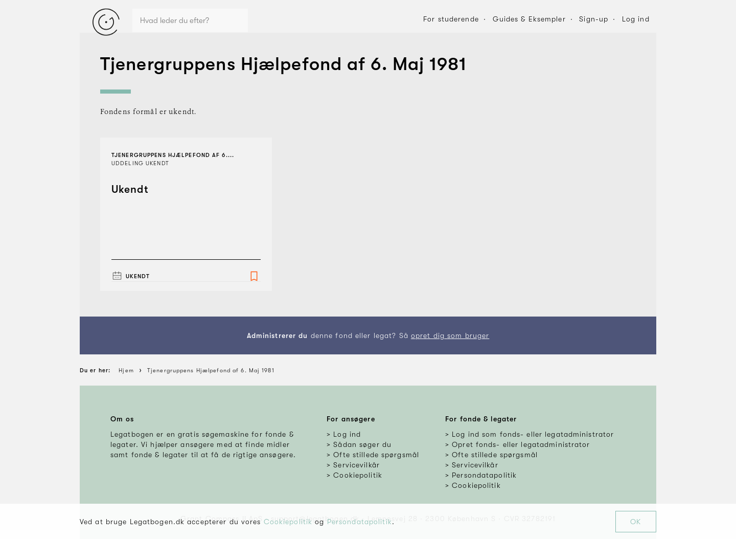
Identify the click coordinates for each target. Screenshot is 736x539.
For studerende (451, 19)
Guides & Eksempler (529, 19)
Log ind (636, 19)
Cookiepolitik (288, 522)
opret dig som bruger (450, 335)
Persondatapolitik (359, 522)
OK (635, 522)
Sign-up (593, 19)
